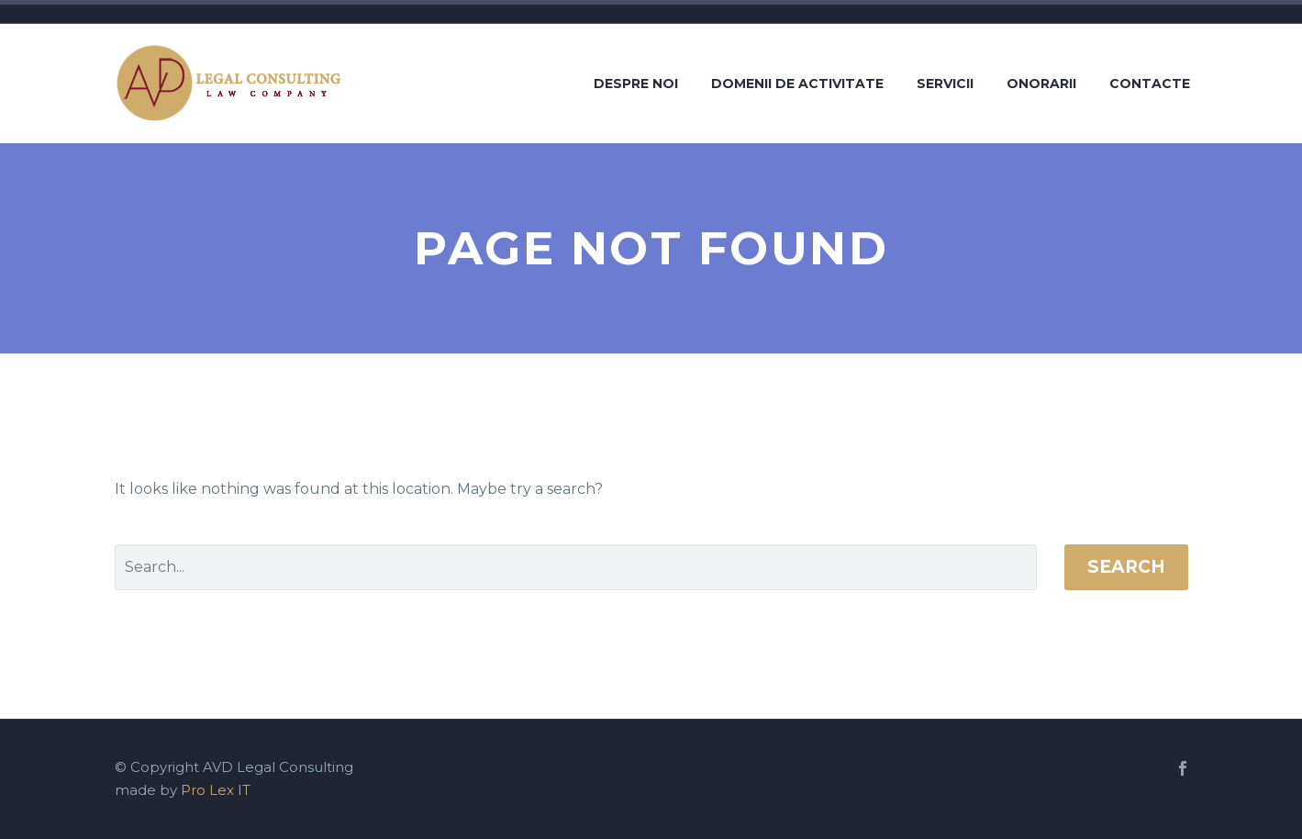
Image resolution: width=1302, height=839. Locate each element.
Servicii (945, 83)
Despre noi (636, 83)
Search (1126, 566)
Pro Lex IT (215, 790)
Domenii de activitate (797, 83)
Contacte (1149, 83)
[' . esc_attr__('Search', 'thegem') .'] (576, 567)
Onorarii (1041, 83)
